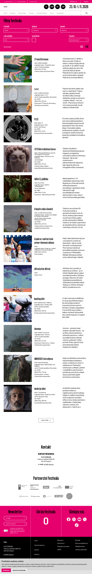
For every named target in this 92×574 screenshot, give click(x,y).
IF (46, 7)
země (62, 26)
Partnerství (61, 544)
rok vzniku (8, 36)
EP (57, 7)
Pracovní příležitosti (79, 545)
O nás (5, 13)
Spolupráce (60, 13)
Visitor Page (22, 13)
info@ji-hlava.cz (48, 464)
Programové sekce (61, 550)
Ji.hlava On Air (41, 1)
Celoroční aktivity (42, 13)
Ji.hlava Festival (8, 1)
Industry (37, 555)
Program (12, 13)
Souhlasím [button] (6, 570)
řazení (71, 36)
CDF (63, 7)
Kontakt (78, 541)
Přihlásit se (73, 1)
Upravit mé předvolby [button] (19, 570)
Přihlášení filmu (80, 549)
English (86, 1)
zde (17, 533)
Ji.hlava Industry (25, 1)
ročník (6, 26)
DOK (51, 7)
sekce (34, 26)
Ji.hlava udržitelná (81, 554)
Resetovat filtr (8, 47)
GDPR (59, 554)
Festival (31, 13)
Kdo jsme (60, 541)
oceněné (35, 36)
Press (52, 13)
